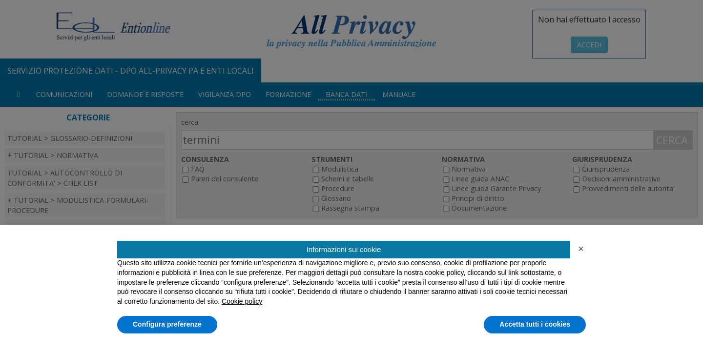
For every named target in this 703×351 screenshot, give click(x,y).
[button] (581, 248)
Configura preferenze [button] (167, 324)
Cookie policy (242, 301)
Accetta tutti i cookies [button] (534, 324)
